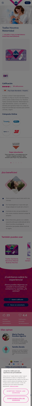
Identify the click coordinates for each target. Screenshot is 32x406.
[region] (16, 387)
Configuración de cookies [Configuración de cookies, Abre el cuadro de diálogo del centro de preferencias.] (16, 399)
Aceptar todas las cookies (16, 391)
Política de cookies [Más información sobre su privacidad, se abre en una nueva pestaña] (14, 386)
